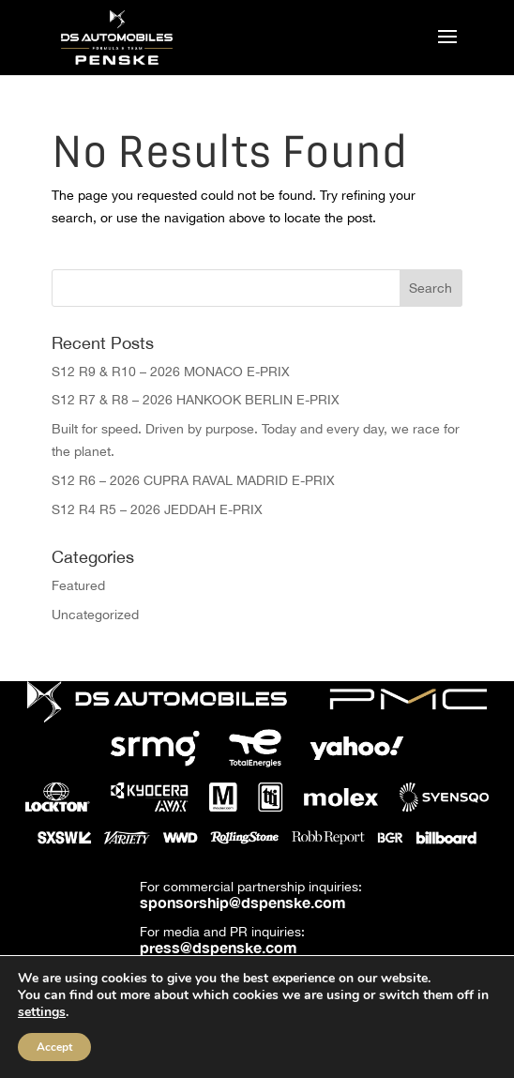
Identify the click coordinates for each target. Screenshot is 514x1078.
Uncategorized (95, 614)
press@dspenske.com (218, 947)
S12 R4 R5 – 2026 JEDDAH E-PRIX (157, 509)
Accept (54, 1047)
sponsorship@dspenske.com (243, 902)
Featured (78, 585)
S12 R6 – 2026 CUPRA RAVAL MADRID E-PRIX (193, 480)
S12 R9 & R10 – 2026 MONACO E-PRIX (171, 371)
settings (42, 1012)
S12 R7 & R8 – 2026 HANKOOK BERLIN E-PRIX (196, 399)
